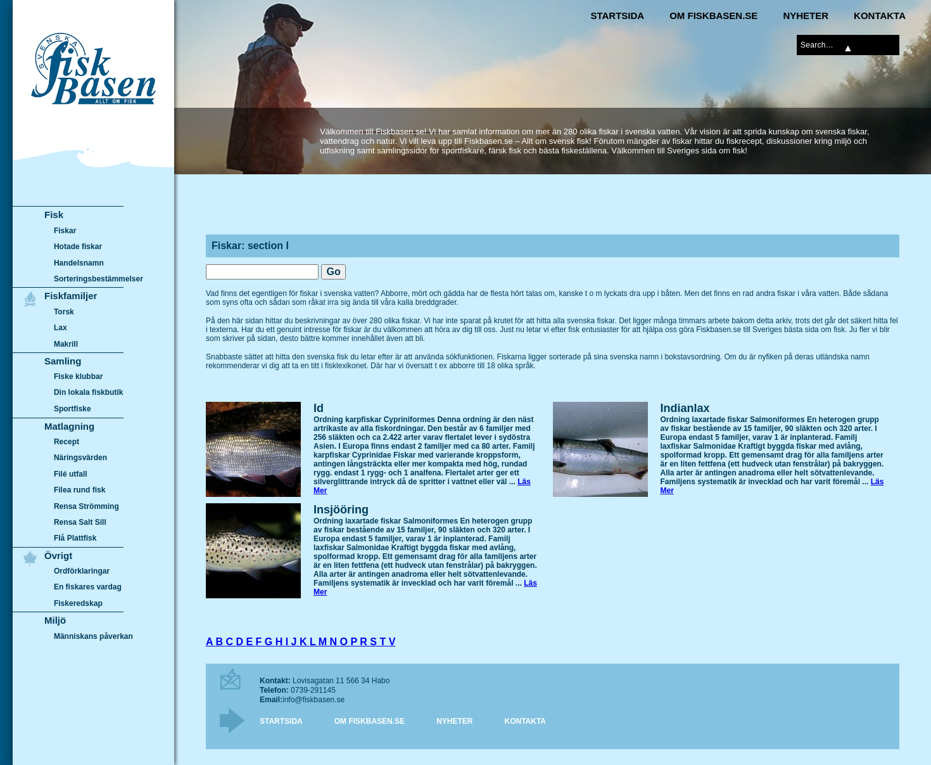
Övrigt (58, 555)
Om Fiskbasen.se (713, 15)
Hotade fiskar (78, 246)
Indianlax (685, 408)
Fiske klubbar (78, 376)
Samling (62, 361)
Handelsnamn (79, 263)
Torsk (64, 311)
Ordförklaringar (82, 571)
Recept (66, 441)
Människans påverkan (93, 636)
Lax (60, 327)
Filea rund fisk (79, 489)
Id (319, 408)
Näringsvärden (80, 457)
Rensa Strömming (86, 506)
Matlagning (69, 426)
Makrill (66, 344)
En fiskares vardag (88, 587)
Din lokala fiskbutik (89, 393)
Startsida (617, 15)
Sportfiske (72, 408)
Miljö (55, 620)
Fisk (53, 214)
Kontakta (880, 15)
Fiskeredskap (78, 603)
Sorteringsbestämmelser (98, 278)
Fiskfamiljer (70, 295)
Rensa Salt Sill (80, 522)
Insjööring (341, 509)
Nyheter (805, 15)
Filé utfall (70, 474)
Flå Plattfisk (75, 538)
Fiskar (65, 230)
